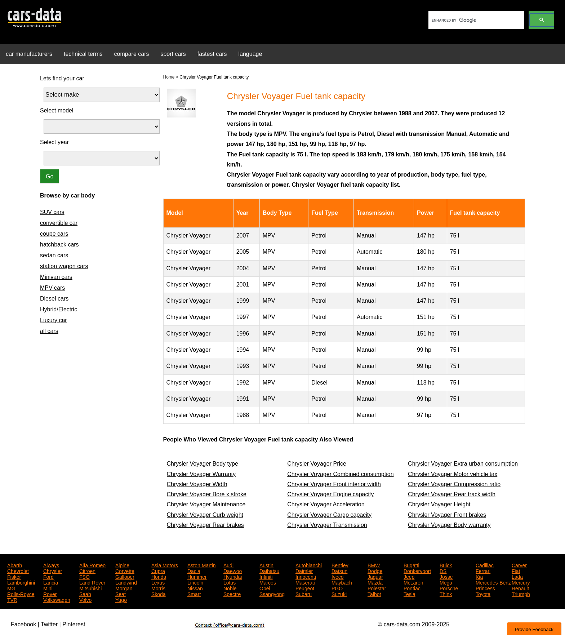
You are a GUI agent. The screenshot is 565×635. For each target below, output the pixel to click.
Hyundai (232, 576)
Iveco (337, 576)
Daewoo (232, 570)
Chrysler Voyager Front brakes (447, 515)
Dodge (375, 570)
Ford (48, 576)
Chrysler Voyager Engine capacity (330, 494)
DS (443, 570)
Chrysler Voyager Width (197, 484)
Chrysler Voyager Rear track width (451, 494)
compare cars (131, 54)
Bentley (340, 565)
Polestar (377, 588)
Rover (50, 593)
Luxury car (53, 320)
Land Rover (92, 582)
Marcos (267, 582)
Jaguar (375, 576)
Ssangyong (272, 593)
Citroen (87, 570)
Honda (158, 576)
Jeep (409, 576)
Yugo (121, 599)
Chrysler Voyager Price (316, 464)
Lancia (50, 582)
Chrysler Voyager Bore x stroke (206, 494)
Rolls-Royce (20, 593)
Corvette (124, 570)
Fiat (516, 570)
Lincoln (195, 582)
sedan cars (54, 255)
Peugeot (304, 588)
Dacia (193, 570)
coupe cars (54, 234)
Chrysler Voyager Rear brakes (205, 525)
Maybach (342, 582)
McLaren (413, 582)
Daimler (304, 570)
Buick (446, 565)
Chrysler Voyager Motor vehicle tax (452, 474)
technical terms (83, 54)
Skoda (158, 593)
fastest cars (212, 54)
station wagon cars (64, 266)
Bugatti (411, 565)
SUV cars (52, 212)
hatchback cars (59, 244)
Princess (485, 588)
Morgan (123, 588)
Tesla (409, 593)
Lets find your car (62, 78)
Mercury (521, 582)
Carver (519, 565)
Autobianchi (308, 565)
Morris (158, 588)
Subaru (303, 593)
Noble (230, 588)
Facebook (23, 624)
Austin (266, 565)
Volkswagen (56, 599)
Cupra (158, 570)
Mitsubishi (90, 588)
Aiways (51, 565)
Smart (194, 593)
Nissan (195, 588)
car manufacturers (29, 54)
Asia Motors (164, 565)
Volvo (85, 599)
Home (169, 77)
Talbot (374, 593)
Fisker (14, 576)
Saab (85, 593)
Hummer (197, 576)
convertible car (58, 223)
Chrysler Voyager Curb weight (205, 515)
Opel (264, 588)
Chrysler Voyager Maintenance (206, 504)
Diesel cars (54, 299)
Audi (228, 565)
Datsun (339, 570)
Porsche (449, 588)
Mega (446, 582)
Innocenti (305, 576)
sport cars (173, 54)
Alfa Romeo (92, 565)
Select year (54, 142)
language (250, 54)
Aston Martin (201, 565)
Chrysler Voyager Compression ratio (454, 484)
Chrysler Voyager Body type (202, 464)
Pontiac (412, 588)
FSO (84, 576)
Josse (446, 576)
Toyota (483, 593)
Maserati (305, 582)
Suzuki (339, 593)
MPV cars (52, 288)
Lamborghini (21, 582)
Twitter (49, 624)
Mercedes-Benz (493, 582)
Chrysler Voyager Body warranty (449, 525)
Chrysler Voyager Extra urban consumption (463, 464)
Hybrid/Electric (58, 309)
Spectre (232, 593)
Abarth (14, 565)
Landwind (126, 582)
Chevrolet (18, 570)
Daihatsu (269, 570)
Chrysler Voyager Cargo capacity (329, 515)
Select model (57, 110)
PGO (337, 588)
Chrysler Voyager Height (439, 504)
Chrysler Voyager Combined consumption (340, 474)
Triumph (521, 593)
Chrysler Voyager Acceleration (325, 504)
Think (446, 593)
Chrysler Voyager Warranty (201, 474)
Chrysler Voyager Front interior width (334, 484)
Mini (48, 588)
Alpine (122, 565)
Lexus (158, 582)
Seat (120, 593)
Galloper (124, 576)
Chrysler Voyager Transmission (327, 525)
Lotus (229, 582)
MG (11, 588)
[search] (475, 20)
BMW (374, 565)
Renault (520, 588)
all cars (49, 331)
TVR (12, 599)
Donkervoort (417, 570)
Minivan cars (56, 277)
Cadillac (485, 565)
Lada (517, 576)
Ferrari (483, 570)
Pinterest (73, 624)
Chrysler (52, 570)
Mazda (375, 582)
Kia (479, 576)
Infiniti (266, 576)
